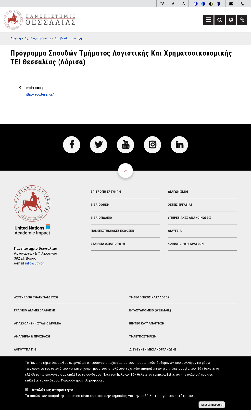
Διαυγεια (175, 231)
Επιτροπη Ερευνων (106, 191)
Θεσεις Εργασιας (180, 204)
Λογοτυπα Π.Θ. (26, 349)
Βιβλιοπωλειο (101, 218)
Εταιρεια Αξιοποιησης (108, 244)
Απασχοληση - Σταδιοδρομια (37, 323)
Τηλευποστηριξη (142, 336)
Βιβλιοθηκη (100, 204)
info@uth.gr (34, 263)
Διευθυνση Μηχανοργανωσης (152, 349)
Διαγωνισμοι (178, 191)
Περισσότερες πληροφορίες (82, 382)
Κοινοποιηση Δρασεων (186, 244)
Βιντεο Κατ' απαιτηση (146, 323)
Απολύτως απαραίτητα (52, 392)
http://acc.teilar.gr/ (39, 94)
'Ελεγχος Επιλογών (116, 376)
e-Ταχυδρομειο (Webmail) (150, 310)
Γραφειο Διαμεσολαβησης (35, 310)
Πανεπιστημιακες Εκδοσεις (113, 231)
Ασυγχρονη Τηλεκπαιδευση (36, 297)
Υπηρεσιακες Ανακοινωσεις (189, 218)
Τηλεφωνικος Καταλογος (149, 297)
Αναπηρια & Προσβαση (32, 336)
